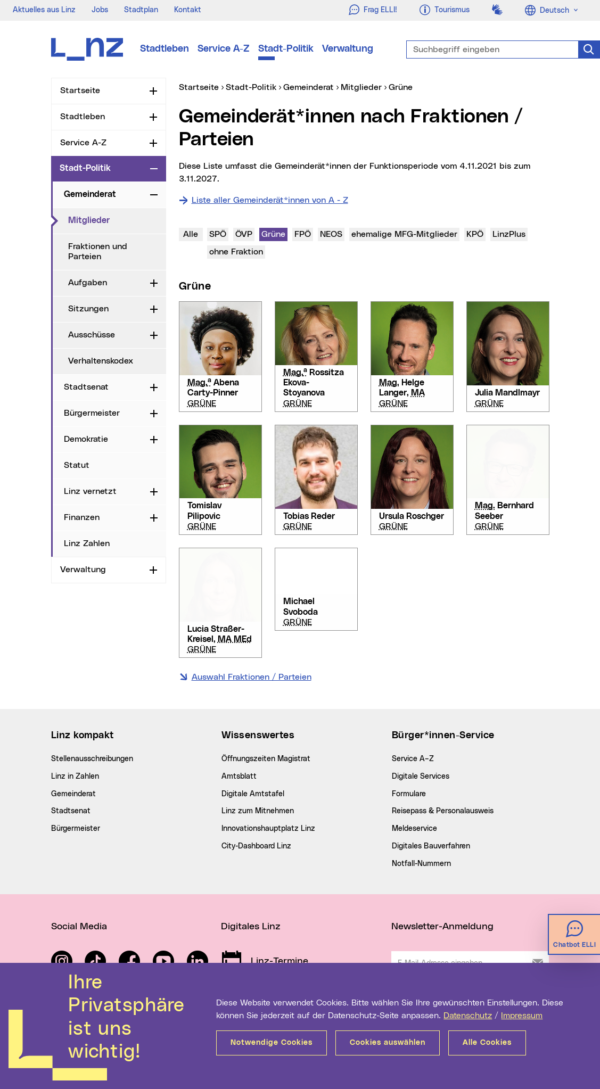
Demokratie (86, 439)
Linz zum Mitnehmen (257, 811)
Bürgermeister (92, 413)
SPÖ (217, 233)
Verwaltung (347, 49)
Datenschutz (467, 1015)
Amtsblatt (239, 776)
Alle (190, 234)
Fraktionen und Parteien (97, 251)
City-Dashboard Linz (256, 846)
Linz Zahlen (87, 543)
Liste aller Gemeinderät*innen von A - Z (270, 200)
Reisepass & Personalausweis (443, 811)
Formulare (409, 794)
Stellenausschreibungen (92, 759)
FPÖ (302, 233)
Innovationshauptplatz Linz (268, 828)
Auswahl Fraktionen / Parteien (251, 677)
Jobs (100, 10)
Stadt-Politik (286, 49)
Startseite (80, 90)
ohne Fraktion (237, 250)
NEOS (330, 233)
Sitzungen (88, 308)
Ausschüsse (91, 335)
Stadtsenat (86, 387)
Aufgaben (87, 282)
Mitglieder (117, 220)
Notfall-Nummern (421, 864)
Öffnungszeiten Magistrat (265, 759)
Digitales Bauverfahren (431, 846)
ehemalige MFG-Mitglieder (404, 233)
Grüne (274, 233)
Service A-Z (224, 49)
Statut (76, 465)
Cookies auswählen (387, 1042)
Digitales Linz (251, 926)
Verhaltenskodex (100, 361)
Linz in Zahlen (75, 776)
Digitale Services (420, 776)
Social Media (79, 926)
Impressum (522, 1015)
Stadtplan (141, 10)
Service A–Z (413, 759)
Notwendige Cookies (272, 1042)
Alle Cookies (487, 1042)
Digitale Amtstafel (252, 794)
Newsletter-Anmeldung (442, 926)
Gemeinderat (90, 194)
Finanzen (82, 517)
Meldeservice (414, 828)
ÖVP (243, 233)
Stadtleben (164, 49)
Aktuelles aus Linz (44, 10)
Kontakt (187, 10)
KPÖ (474, 233)
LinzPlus (510, 233)
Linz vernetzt (90, 491)
